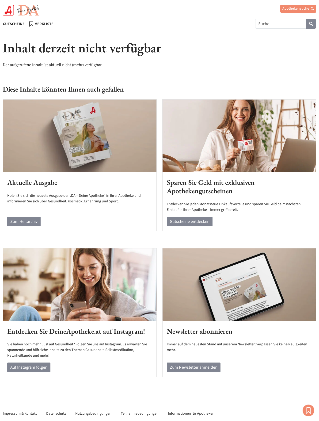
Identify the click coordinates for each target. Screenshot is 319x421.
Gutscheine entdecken (189, 221)
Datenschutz (56, 413)
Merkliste (41, 24)
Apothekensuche (298, 8)
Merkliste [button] (308, 410)
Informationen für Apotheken (191, 413)
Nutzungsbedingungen (93, 413)
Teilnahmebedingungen (140, 413)
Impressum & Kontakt (20, 413)
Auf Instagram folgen (28, 367)
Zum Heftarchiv (24, 221)
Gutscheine (14, 24)
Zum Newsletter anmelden (193, 367)
